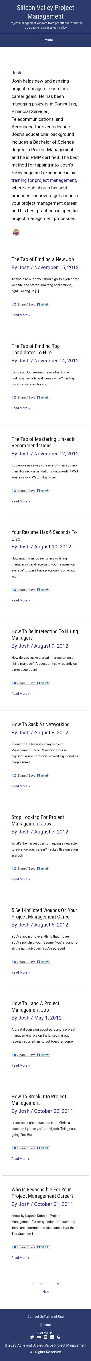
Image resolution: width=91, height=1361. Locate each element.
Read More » (21, 315)
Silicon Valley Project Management (45, 11)
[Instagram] (45, 1337)
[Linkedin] (52, 1337)
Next (48, 1292)
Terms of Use (54, 1317)
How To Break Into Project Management (39, 1099)
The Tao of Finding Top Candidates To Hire (36, 349)
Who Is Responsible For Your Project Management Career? (42, 1192)
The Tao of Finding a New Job (43, 259)
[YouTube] (39, 1337)
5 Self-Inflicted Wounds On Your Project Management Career (44, 913)
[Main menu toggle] (45, 39)
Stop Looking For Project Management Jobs (38, 820)
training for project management (44, 180)
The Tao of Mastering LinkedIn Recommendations (44, 442)
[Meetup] (59, 1337)
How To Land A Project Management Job (35, 1006)
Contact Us (36, 1317)
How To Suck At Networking (41, 724)
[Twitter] (32, 1337)
